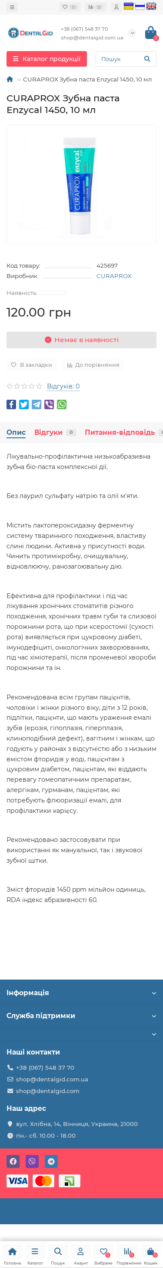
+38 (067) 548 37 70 (45, 1067)
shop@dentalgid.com (48, 1090)
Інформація (81, 993)
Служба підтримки (81, 1016)
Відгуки (55, 432)
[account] (116, 7)
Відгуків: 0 (63, 386)
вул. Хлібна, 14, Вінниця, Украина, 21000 (77, 1123)
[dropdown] (12, 7)
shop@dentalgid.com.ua (52, 1079)
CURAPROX (114, 275)
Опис (16, 432)
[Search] (126, 59)
